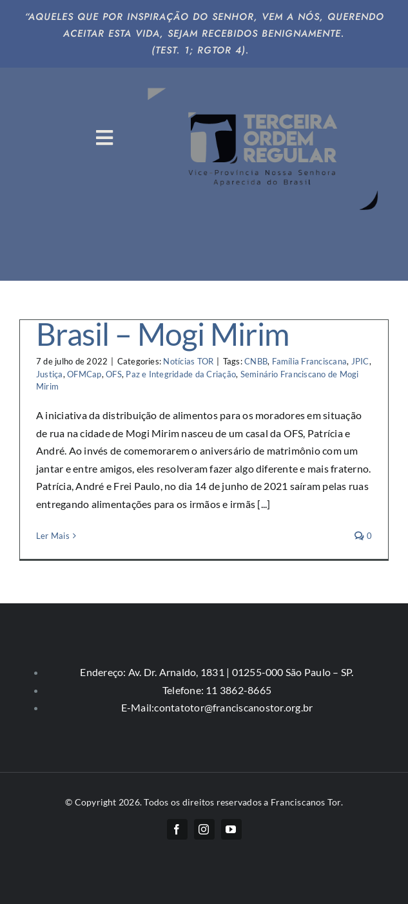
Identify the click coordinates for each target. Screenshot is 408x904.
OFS (114, 374)
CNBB (255, 361)
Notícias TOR (188, 361)
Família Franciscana (309, 361)
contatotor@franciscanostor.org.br (233, 707)
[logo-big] (265, 81)
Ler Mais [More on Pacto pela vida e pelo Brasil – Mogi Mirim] (53, 536)
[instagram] (204, 829)
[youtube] (231, 829)
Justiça (49, 374)
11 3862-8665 (237, 690)
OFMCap (84, 374)
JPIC (360, 361)
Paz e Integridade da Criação (181, 374)
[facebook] (177, 829)
